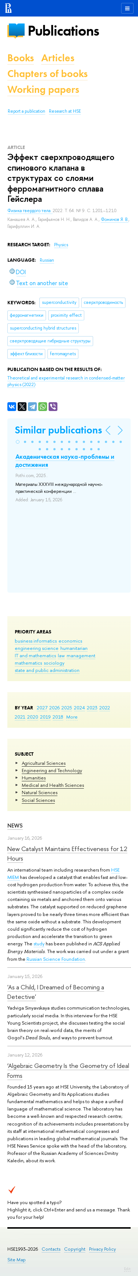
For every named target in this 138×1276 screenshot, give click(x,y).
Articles (57, 57)
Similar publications (58, 429)
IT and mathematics (35, 655)
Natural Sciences (39, 792)
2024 (79, 707)
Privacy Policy (102, 1249)
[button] (17, 442)
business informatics (36, 640)
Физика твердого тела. (30, 211)
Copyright (74, 1249)
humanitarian (74, 648)
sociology (54, 662)
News (15, 825)
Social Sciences (38, 800)
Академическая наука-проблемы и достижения (64, 460)
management (81, 655)
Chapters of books (47, 73)
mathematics (28, 662)
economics (70, 640)
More (72, 716)
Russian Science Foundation (55, 959)
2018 (58, 716)
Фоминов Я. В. (114, 219)
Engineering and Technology (52, 770)
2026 (54, 707)
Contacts (51, 1249)
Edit (127, 1268)
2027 (42, 707)
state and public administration (47, 670)
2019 (45, 716)
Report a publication (26, 111)
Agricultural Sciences (44, 763)
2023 (92, 707)
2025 (66, 707)
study (39, 943)
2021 (20, 716)
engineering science (37, 648)
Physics (61, 245)
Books (20, 57)
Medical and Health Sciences (53, 785)
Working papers (43, 89)
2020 (32, 716)
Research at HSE (65, 111)
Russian (47, 260)
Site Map (16, 1260)
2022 (104, 707)
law (61, 655)
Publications (63, 30)
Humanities (34, 777)
